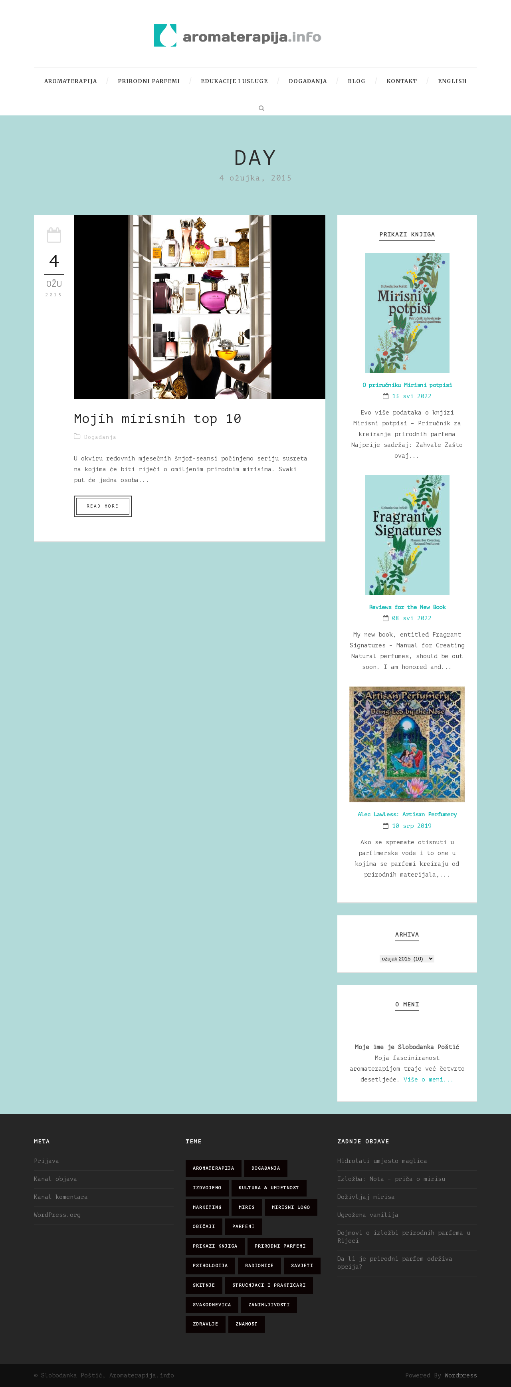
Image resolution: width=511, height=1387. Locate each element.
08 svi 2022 (412, 618)
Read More (103, 506)
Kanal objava (55, 1179)
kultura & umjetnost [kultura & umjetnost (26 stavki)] (269, 1188)
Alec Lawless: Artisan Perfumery (407, 815)
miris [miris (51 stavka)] (247, 1207)
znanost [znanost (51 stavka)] (247, 1324)
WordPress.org (57, 1215)
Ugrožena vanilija (367, 1215)
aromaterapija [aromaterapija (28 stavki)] (213, 1168)
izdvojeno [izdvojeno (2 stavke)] (207, 1188)
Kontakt (401, 81)
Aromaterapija (70, 81)
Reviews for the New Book (407, 607)
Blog (357, 81)
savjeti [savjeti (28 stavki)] (302, 1265)
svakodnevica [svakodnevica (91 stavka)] (212, 1305)
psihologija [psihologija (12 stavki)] (210, 1265)
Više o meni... (429, 1079)
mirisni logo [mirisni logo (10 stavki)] (291, 1207)
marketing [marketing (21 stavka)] (207, 1207)
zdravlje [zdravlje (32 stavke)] (205, 1324)
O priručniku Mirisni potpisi (407, 385)
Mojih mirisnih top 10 (158, 419)
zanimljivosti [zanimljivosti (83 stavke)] (269, 1305)
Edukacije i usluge (234, 81)
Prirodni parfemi (149, 81)
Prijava (46, 1161)
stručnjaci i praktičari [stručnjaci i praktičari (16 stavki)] (269, 1285)
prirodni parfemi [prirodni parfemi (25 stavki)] (280, 1246)
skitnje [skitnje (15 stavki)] (204, 1285)
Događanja (308, 81)
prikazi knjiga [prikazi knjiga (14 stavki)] (215, 1246)
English (452, 81)
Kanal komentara (61, 1197)
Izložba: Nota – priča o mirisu (391, 1179)
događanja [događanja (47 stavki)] (266, 1168)
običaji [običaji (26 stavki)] (204, 1226)
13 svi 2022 (412, 396)
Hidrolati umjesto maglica (382, 1161)
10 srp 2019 (412, 826)
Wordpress (461, 1375)
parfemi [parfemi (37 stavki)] (243, 1226)
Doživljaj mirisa (366, 1197)
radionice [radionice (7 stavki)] (259, 1265)
